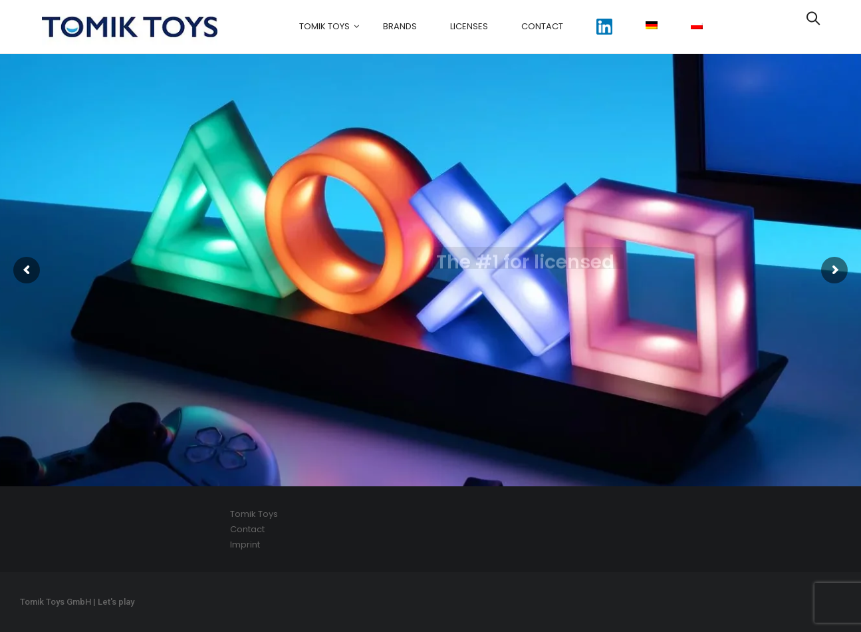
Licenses (469, 26)
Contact (542, 26)
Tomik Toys (324, 26)
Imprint (245, 544)
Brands (400, 26)
